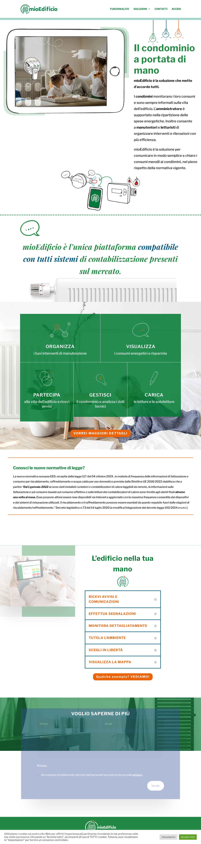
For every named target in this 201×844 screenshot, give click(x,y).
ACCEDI (176, 9)
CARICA (154, 395)
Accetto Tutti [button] (188, 837)
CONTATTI (161, 9)
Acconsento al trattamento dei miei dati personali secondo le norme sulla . (90, 774)
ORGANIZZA (60, 346)
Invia (155, 785)
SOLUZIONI (140, 9)
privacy (137, 774)
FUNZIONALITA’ (119, 9)
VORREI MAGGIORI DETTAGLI (100, 433)
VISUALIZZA (140, 346)
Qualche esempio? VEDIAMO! (123, 676)
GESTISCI (100, 395)
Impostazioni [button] (168, 837)
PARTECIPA (46, 395)
